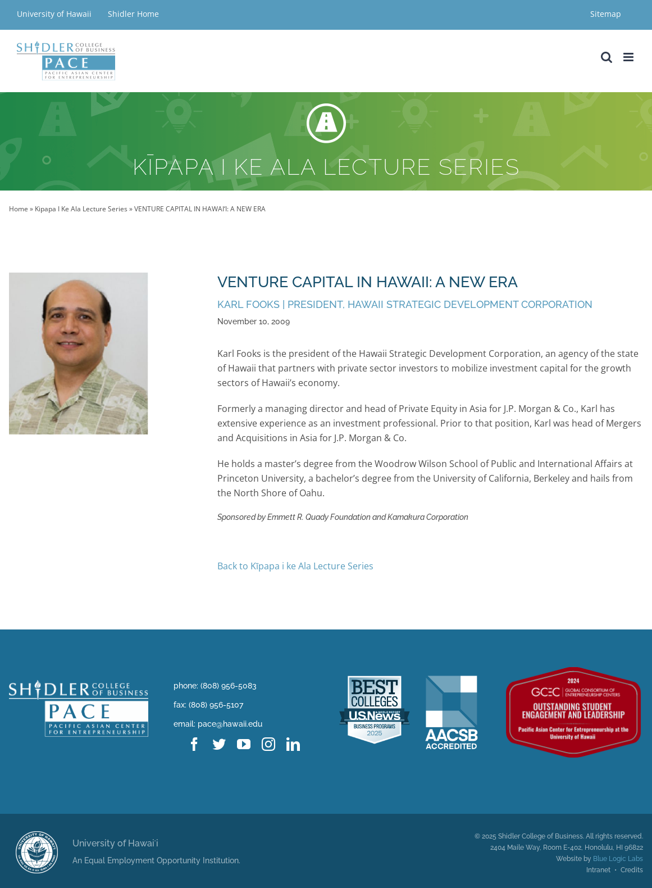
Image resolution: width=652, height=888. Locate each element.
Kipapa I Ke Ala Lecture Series (81, 209)
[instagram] (268, 744)
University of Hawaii (55, 13)
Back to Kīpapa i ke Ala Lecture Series (295, 566)
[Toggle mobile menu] (629, 57)
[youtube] (243, 744)
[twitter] (219, 744)
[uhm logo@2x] (37, 836)
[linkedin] (293, 744)
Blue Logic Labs (618, 859)
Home (18, 209)
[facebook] (194, 744)
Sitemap (605, 13)
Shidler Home (133, 13)
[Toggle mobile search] (606, 57)
